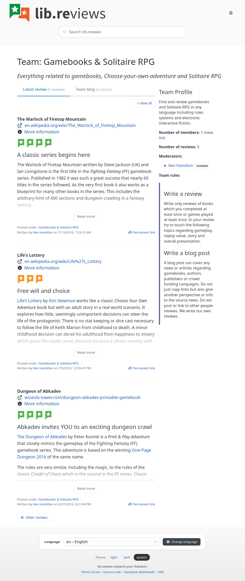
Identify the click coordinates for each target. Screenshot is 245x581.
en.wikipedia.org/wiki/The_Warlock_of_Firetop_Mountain (80, 125)
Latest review (44, 89)
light (114, 557)
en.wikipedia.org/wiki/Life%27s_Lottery (63, 261)
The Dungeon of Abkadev (42, 436)
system (142, 557)
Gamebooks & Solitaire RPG (59, 227)
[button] (230, 13)
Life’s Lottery (29, 300)
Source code (112, 572)
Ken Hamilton (43, 232)
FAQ (161, 572)
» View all (144, 103)
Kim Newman (62, 300)
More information (41, 132)
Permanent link (141, 232)
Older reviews (34, 517)
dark (126, 557)
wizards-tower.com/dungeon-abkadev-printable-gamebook (83, 397)
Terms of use (90, 572)
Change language (181, 542)
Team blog (93, 89)
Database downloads (139, 572)
